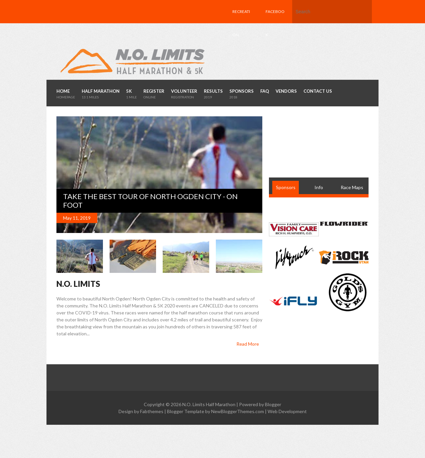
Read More (247, 344)
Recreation (241, 23)
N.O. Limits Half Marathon (208, 404)
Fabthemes (151, 411)
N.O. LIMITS (78, 283)
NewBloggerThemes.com (237, 411)
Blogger (273, 404)
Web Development (287, 411)
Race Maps (352, 187)
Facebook (275, 23)
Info (318, 187)
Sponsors (286, 187)
